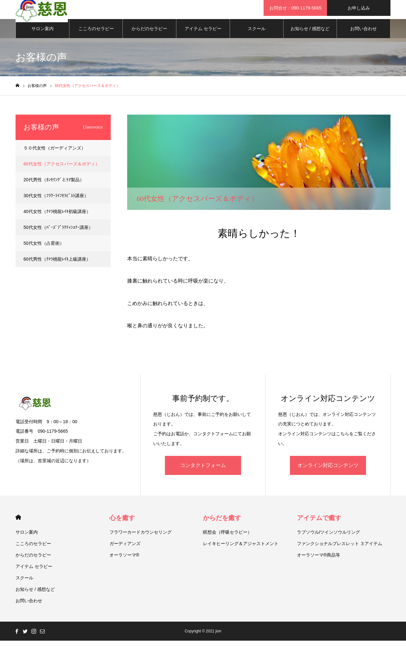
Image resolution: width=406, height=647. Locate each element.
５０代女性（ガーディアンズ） (54, 154)
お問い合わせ (363, 34)
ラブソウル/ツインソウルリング (328, 538)
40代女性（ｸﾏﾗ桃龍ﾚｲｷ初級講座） (57, 217)
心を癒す (122, 524)
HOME (18, 523)
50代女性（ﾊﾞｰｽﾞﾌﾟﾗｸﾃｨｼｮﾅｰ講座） (58, 233)
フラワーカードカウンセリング (140, 538)
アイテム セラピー (203, 34)
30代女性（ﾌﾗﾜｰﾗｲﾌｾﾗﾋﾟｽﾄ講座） (55, 201)
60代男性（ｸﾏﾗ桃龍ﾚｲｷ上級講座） (57, 265)
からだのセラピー (149, 34)
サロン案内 (42, 34)
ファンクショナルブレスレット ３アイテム (340, 549)
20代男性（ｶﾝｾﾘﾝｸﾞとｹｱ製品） (53, 186)
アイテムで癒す (319, 524)
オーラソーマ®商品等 (318, 561)
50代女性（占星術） (43, 249)
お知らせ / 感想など (310, 34)
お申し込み (359, 7)
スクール (256, 34)
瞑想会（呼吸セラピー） (227, 538)
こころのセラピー (96, 34)
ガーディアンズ (125, 549)
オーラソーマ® (124, 561)
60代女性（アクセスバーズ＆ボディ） (61, 170)
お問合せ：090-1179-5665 (295, 7)
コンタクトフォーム (203, 471)
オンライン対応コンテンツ (328, 471)
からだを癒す (222, 524)
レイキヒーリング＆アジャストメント (240, 549)
